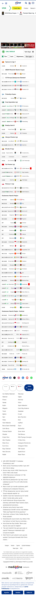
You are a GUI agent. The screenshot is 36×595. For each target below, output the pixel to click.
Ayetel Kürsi (21, 451)
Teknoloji (20, 394)
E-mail (20, 414)
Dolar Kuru (5, 443)
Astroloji (20, 399)
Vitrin (19, 402)
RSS (21, 548)
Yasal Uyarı (15, 548)
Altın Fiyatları (6, 440)
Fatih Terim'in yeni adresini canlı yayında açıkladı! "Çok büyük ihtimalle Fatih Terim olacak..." (15, 537)
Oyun (19, 425)
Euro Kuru (5, 446)
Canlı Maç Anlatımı (23, 408)
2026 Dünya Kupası (9, 13)
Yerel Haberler (6, 423)
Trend (4, 411)
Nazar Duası (21, 454)
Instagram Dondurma (24, 443)
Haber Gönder (29, 387)
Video (4, 420)
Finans (4, 399)
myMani (20, 423)
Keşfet (4, 454)
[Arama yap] (26, 3)
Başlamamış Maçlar (18, 56)
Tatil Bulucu (21, 434)
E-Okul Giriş (21, 440)
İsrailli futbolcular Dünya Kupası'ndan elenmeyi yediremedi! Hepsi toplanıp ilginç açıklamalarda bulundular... (15, 502)
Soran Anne (21, 431)
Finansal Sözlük (7, 431)
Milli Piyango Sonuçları (25, 437)
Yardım (12, 545)
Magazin (4, 408)
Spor (3, 417)
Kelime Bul (21, 428)
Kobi (19, 420)
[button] (6, 3)
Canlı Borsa (5, 428)
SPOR (4, 8)
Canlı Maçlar (10, 56)
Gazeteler (21, 411)
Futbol (26, 8)
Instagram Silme (22, 446)
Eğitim (4, 414)
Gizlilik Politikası (26, 545)
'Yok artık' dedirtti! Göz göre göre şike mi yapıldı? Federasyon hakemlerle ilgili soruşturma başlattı (15, 530)
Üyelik (18, 545)
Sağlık (20, 397)
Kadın (4, 405)
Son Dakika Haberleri (8, 394)
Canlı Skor (17, 8)
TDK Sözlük (21, 449)
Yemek (4, 402)
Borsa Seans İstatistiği (8, 425)
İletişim (7, 545)
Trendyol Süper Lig (26, 13)
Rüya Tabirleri (6, 449)
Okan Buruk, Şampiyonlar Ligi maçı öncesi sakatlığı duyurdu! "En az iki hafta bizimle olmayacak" (15, 482)
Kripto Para (5, 437)
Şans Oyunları (22, 417)
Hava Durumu (6, 451)
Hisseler (4, 434)
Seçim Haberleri (22, 405)
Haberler (4, 397)
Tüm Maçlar (4, 56)
